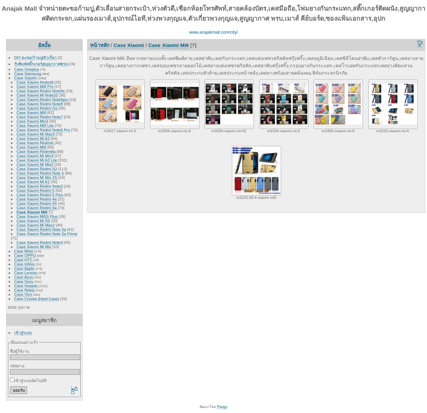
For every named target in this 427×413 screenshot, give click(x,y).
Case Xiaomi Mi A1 (33, 182)
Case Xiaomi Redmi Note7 (40, 117)
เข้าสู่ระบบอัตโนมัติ (28, 380)
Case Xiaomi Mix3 (32, 121)
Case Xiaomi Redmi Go (37, 108)
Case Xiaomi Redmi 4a (37, 199)
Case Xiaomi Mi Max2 (36, 225)
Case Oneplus (26, 69)
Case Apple (24, 268)
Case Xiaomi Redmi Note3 (40, 186)
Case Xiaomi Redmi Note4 (40, 242)
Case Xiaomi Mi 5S (33, 220)
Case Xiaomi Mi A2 (33, 138)
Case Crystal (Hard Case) (36, 298)
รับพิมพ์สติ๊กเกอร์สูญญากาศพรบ (40, 64)
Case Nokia (24, 290)
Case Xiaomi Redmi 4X (37, 203)
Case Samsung (27, 73)
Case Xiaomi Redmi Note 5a (41, 229)
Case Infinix (24, 264)
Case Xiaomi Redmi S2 (37, 169)
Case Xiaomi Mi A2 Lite (37, 160)
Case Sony (24, 281)
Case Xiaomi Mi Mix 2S (37, 177)
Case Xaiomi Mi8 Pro (35, 86)
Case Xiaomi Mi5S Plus (37, 216)
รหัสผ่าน (17, 366)
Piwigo (222, 407)
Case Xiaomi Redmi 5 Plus (40, 195)
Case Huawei (26, 285)
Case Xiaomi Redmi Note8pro (43, 99)
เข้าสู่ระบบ (23, 332)
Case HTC (23, 259)
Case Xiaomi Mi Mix (34, 246)
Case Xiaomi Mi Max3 (36, 134)
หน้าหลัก (99, 45)
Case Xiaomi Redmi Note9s (41, 91)
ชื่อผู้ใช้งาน (19, 351)
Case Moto (23, 251)
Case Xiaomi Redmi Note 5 (40, 173)
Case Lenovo (25, 272)
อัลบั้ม (44, 45)
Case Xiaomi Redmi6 (35, 143)
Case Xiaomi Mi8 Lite (35, 125)
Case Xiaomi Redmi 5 (36, 190)
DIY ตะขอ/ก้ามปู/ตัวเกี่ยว (35, 57)
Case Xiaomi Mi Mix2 (35, 164)
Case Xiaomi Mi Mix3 (35, 156)
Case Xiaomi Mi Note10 (37, 95)
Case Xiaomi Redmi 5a (37, 208)
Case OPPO (25, 255)
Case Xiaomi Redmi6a (36, 151)
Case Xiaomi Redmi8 (35, 82)
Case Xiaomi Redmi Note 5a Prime (47, 233)
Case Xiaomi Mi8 (31, 147)
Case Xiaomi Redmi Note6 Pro (43, 130)
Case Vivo (23, 294)
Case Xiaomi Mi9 (31, 112)
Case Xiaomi (25, 78)
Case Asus (23, 277)
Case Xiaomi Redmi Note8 (40, 104)
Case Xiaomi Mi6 (32, 212)
